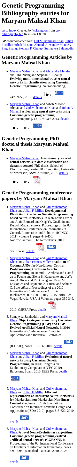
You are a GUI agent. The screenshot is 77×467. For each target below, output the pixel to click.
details (37, 97)
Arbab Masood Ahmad (29, 44)
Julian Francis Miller (37, 261)
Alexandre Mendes (57, 44)
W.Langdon (40, 30)
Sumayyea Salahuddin (59, 48)
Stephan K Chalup (30, 48)
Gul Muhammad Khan (49, 41)
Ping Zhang (9, 48)
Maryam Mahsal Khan (24, 71)
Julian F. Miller (33, 210)
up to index (9, 30)
